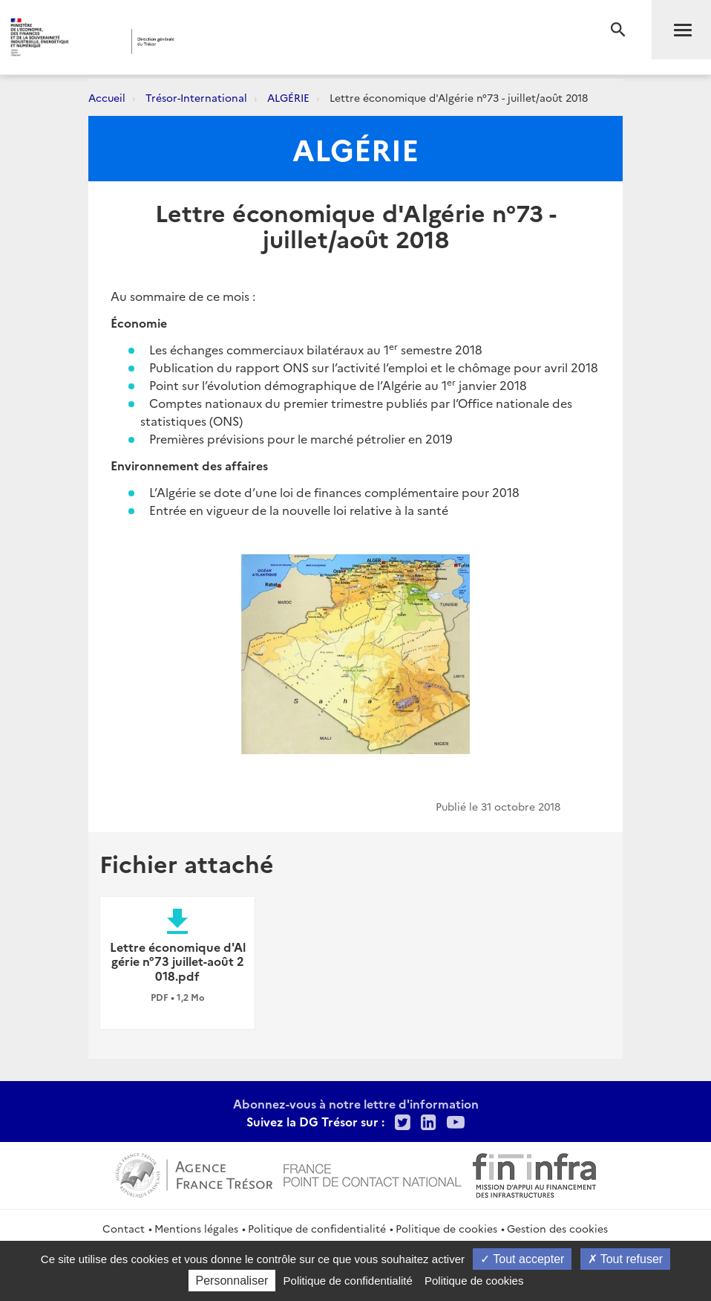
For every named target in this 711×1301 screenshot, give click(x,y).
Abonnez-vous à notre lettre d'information (356, 1103)
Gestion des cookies (557, 1228)
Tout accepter (522, 1259)
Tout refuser (626, 1259)
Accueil (106, 97)
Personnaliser (232, 1280)
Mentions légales (196, 1228)
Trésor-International (196, 97)
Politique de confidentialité (317, 1228)
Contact (123, 1228)
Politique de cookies (446, 1228)
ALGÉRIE (288, 97)
